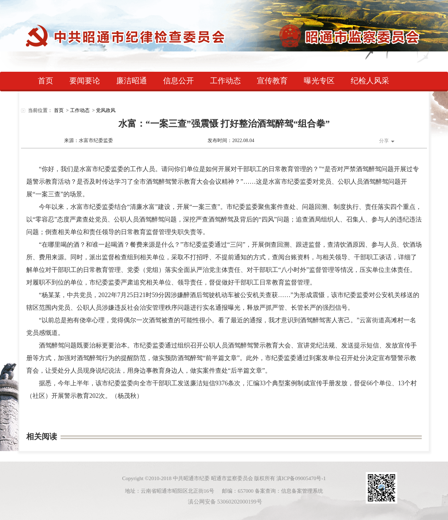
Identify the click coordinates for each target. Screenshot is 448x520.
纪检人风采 (370, 80)
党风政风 (105, 110)
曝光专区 (319, 80)
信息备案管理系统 (302, 491)
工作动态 (225, 80)
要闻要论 (84, 80)
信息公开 (178, 80)
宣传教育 (272, 80)
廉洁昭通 (131, 80)
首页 (45, 80)
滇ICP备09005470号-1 (301, 478)
